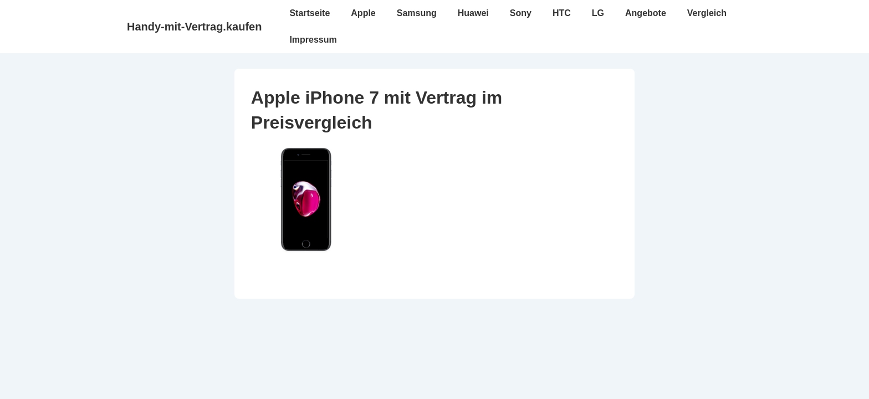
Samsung (417, 13)
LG (598, 13)
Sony (520, 13)
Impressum (312, 39)
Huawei (473, 13)
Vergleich (707, 13)
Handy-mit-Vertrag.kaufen (194, 27)
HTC (562, 13)
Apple (363, 13)
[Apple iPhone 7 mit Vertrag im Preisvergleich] (306, 250)
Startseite (309, 13)
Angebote (645, 13)
